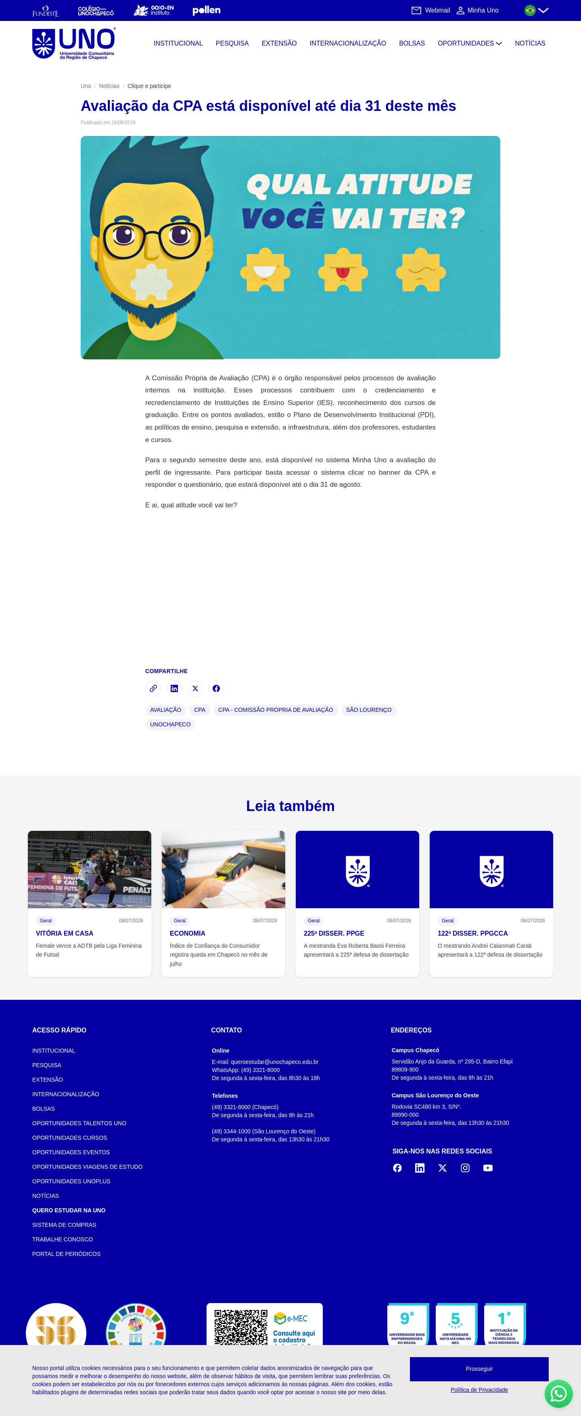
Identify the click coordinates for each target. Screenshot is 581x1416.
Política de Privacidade (479, 1390)
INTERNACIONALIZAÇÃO (65, 1094)
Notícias (109, 86)
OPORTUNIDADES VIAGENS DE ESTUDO (87, 1167)
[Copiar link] (153, 688)
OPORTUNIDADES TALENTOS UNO (79, 1123)
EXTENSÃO (47, 1079)
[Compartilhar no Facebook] (216, 688)
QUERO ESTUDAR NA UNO (69, 1210)
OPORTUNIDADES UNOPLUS (71, 1181)
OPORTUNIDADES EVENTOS (71, 1152)
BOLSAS (43, 1108)
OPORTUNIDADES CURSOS (69, 1137)
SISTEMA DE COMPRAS (64, 1225)
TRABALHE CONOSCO (62, 1239)
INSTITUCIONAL (53, 1050)
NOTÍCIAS (45, 1196)
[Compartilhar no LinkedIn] (174, 688)
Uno (86, 86)
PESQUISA (46, 1065)
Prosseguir (479, 1369)
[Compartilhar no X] (195, 688)
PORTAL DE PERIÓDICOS (66, 1254)
